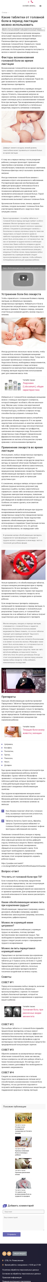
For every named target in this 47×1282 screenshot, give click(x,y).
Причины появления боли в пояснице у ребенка (22, 1153)
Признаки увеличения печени (22, 1173)
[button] (29, 5)
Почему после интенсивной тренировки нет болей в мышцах (23, 1130)
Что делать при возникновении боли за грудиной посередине (23, 1194)
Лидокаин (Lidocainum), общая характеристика (33, 386)
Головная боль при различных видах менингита (33, 1013)
